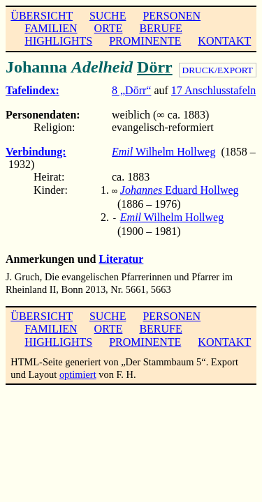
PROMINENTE (145, 41)
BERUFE (160, 28)
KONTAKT (224, 41)
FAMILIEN (50, 28)
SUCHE (107, 16)
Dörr (155, 67)
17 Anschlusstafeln (213, 90)
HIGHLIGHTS (58, 41)
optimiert (77, 371)
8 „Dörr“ (131, 90)
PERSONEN (172, 16)
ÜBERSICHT (41, 16)
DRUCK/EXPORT (217, 70)
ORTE (108, 28)
